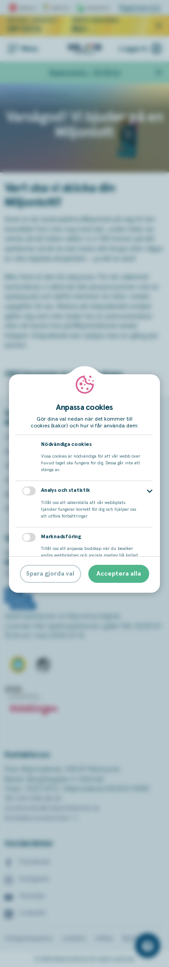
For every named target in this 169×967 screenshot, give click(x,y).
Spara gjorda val (50, 574)
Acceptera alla (118, 574)
